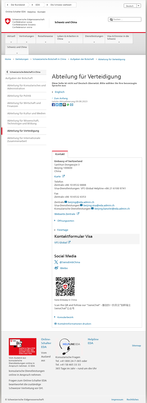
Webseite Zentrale (66, 213)
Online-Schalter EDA (46, 343)
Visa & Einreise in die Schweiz (119, 39)
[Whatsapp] (68, 104)
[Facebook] (54, 104)
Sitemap (136, 345)
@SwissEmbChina (70, 262)
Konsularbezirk (65, 317)
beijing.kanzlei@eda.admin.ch (112, 208)
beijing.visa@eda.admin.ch (98, 205)
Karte (59, 176)
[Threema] (64, 104)
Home (8, 59)
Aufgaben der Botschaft (82, 59)
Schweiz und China (17, 50)
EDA (38, 5)
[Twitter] (57, 104)
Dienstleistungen (94, 39)
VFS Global (62, 242)
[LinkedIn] (61, 104)
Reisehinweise (45, 39)
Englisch (60, 91)
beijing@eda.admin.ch (81, 202)
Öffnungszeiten (65, 220)
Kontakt (58, 154)
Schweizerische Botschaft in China (49, 59)
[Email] (71, 104)
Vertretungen (26, 39)
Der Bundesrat (18, 5)
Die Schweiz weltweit (61, 5)
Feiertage (62, 229)
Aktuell (11, 39)
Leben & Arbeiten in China (69, 39)
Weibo (64, 268)
